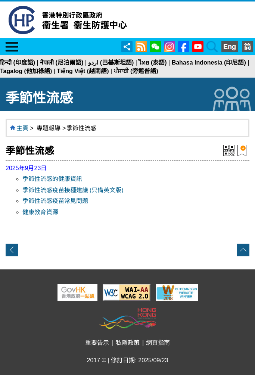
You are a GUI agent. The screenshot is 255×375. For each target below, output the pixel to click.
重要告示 (97, 343)
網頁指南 (158, 343)
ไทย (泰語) (153, 62)
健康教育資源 (40, 212)
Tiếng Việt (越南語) (83, 71)
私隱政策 (128, 343)
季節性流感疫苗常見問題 (55, 201)
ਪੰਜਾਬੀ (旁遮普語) (136, 71)
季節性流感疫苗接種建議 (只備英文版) (73, 190)
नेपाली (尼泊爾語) (61, 62)
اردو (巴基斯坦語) (111, 62)
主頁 (22, 128)
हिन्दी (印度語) (17, 62)
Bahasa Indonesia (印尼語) (209, 62)
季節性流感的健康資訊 (52, 179)
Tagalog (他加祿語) (26, 71)
